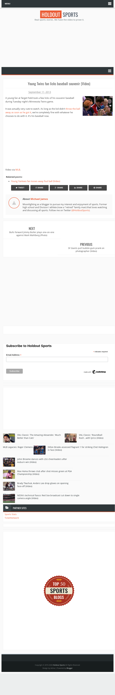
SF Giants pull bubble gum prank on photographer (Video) (87, 234)
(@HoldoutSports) (80, 210)
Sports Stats (11, 498)
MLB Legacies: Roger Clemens (18, 431)
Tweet (20, 187)
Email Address (13, 339)
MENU (7, 3)
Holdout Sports (59, 649)
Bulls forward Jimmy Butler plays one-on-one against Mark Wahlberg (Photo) (31, 234)
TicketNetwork (12, 502)
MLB (17, 169)
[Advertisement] (59, 44)
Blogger (69, 652)
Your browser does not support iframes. (42, 142)
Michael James (39, 199)
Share (39, 187)
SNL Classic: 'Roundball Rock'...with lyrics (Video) (91, 420)
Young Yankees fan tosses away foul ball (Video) (35, 181)
